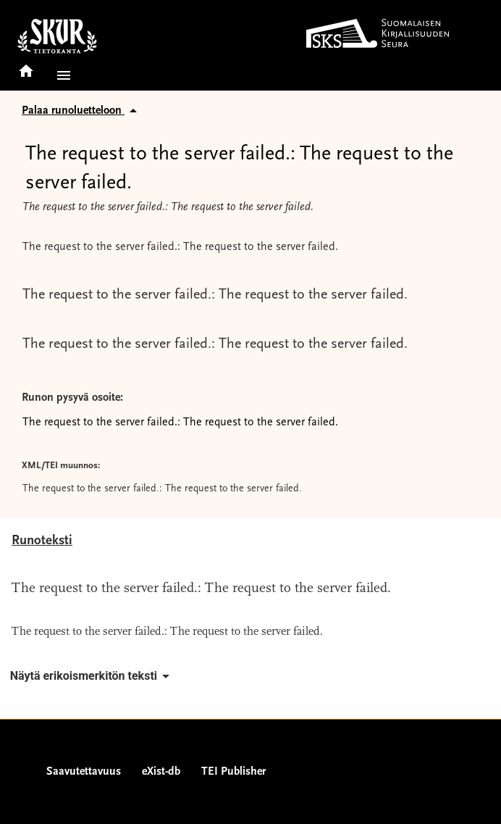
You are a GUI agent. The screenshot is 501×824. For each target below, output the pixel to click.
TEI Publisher (233, 772)
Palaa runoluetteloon (82, 111)
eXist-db (161, 772)
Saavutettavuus (83, 772)
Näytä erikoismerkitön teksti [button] (92, 676)
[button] (60, 75)
